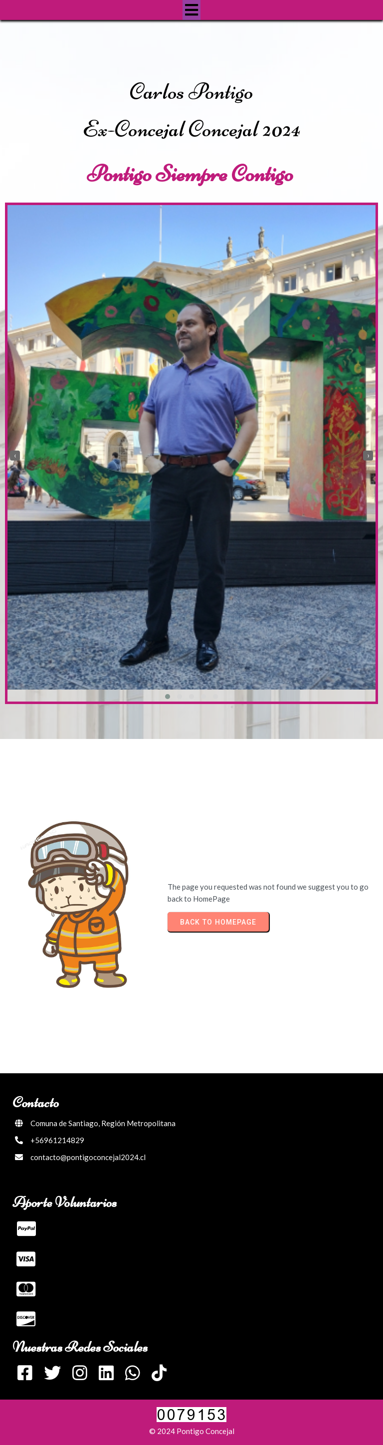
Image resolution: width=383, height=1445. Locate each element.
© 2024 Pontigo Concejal (191, 1431)
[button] (168, 697)
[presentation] (15, 456)
